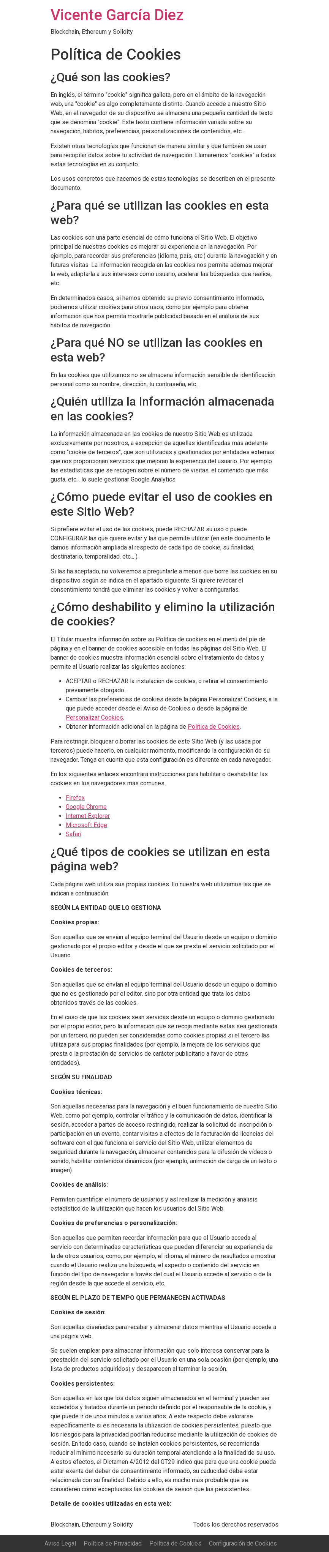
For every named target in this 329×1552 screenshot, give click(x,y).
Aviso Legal (60, 1543)
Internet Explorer (88, 815)
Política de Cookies (214, 726)
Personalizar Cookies (94, 717)
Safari (73, 834)
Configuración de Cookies (243, 1543)
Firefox (75, 797)
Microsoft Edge (86, 825)
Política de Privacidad (113, 1543)
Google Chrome (86, 806)
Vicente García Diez (117, 15)
